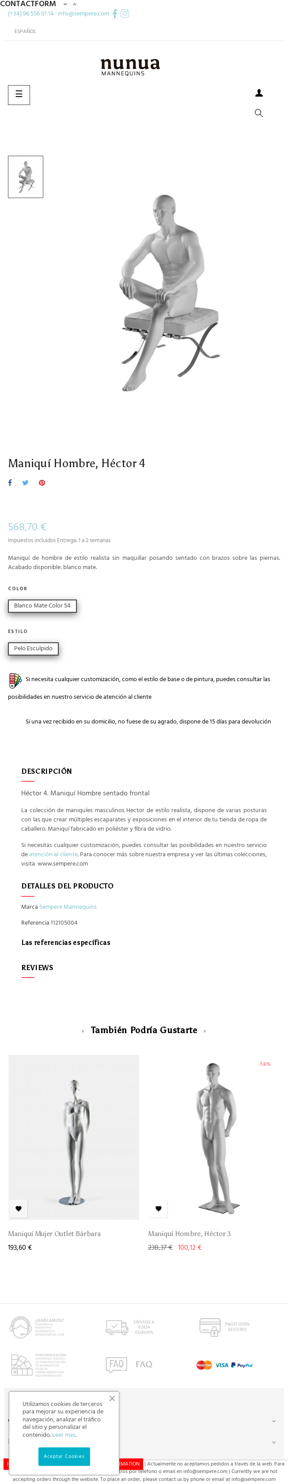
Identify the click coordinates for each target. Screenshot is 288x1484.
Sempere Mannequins (68, 907)
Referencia (35, 923)
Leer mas (64, 1435)
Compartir (10, 483)
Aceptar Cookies (64, 1457)
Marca (29, 907)
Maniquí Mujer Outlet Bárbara (54, 1233)
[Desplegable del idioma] (22, 31)
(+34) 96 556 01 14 (31, 13)
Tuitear (25, 483)
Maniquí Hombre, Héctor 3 (189, 1233)
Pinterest (42, 483)
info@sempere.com (83, 13)
